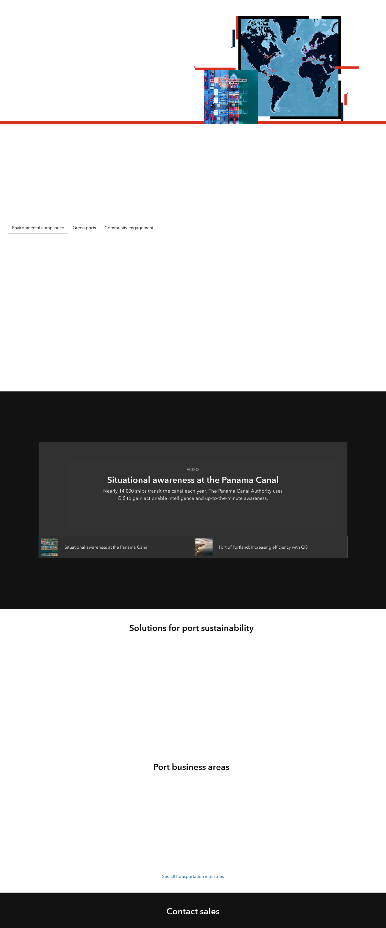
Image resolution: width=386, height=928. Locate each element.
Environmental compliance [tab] (38, 227)
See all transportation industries (193, 876)
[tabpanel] (193, 305)
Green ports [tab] (84, 227)
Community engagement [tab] (129, 227)
